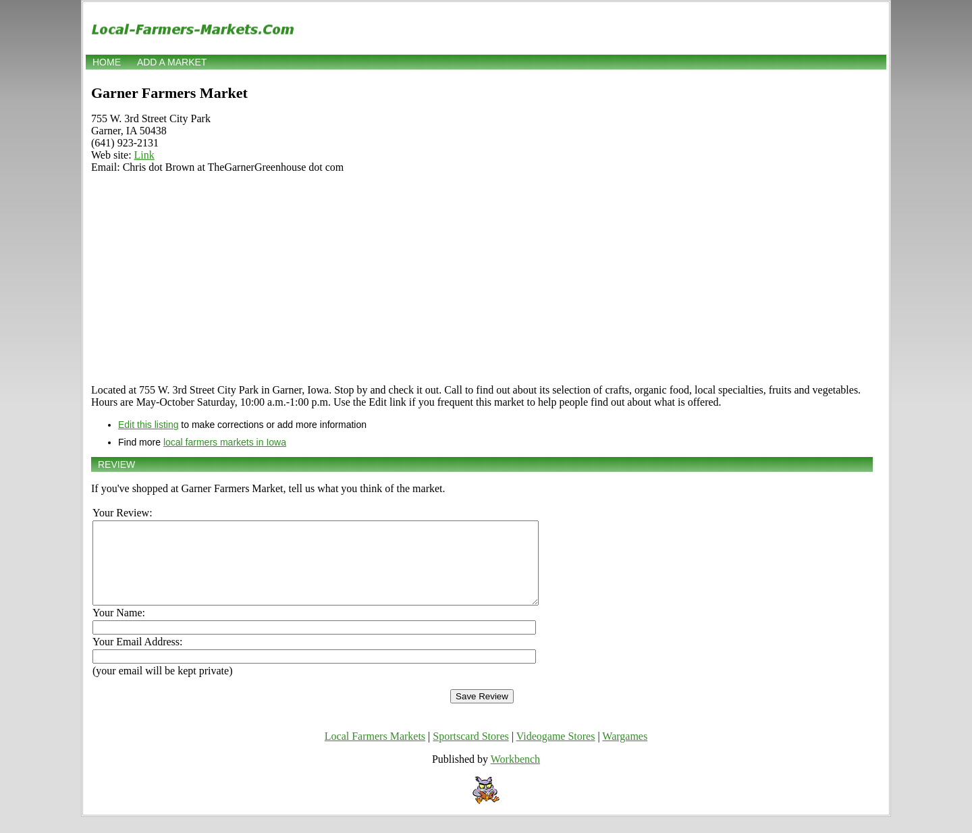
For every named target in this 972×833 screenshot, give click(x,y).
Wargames (624, 752)
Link (144, 155)
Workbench (515, 775)
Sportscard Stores (470, 752)
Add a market (172, 62)
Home (106, 62)
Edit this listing (148, 424)
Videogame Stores (555, 752)
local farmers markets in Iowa (224, 442)
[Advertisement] (482, 278)
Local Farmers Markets (375, 752)
